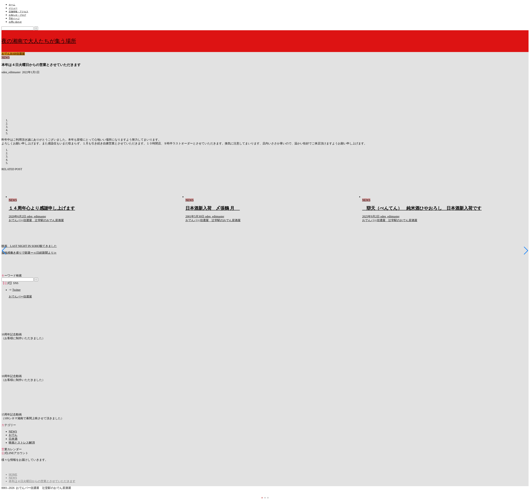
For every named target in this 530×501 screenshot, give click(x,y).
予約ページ (14, 18)
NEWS (5, 57)
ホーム (12, 4)
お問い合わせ (15, 22)
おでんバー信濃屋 (20, 296)
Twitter (16, 289)
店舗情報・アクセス (18, 11)
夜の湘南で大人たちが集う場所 (38, 41)
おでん (13, 434)
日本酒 (13, 438)
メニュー (13, 8)
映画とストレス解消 (22, 442)
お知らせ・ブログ (17, 15)
